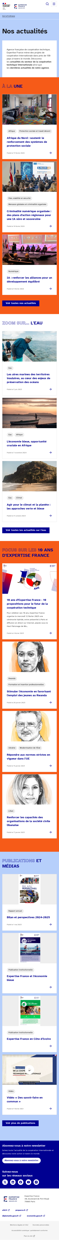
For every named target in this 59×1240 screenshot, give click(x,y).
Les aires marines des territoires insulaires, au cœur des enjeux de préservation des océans (28, 378)
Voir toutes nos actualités (21, 303)
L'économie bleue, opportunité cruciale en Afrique (26, 443)
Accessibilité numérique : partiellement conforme (29, 1230)
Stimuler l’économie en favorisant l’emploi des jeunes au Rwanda (29, 693)
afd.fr (4, 1210)
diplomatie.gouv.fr (10, 1216)
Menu (54, 4)
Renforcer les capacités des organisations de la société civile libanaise (28, 821)
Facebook (20, 1182)
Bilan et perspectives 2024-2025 (28, 917)
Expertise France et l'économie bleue (27, 978)
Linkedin (13, 1182)
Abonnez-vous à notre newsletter (21, 1160)
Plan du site (28, 1236)
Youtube (28, 1182)
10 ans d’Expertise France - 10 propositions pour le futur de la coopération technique (27, 604)
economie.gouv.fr (34, 1216)
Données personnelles (41, 1225)
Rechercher (47, 4)
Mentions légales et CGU (19, 1225)
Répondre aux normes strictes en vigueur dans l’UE (28, 756)
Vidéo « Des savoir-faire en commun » (25, 1099)
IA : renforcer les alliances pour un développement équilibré (29, 279)
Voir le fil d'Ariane (8, 16)
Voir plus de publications (20, 1123)
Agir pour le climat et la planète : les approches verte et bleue (28, 506)
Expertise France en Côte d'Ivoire (29, 1039)
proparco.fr (20, 1210)
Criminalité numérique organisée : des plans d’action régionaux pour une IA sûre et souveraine (29, 215)
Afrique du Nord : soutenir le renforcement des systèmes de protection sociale (27, 142)
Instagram (36, 1182)
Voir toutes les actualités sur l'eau (26, 530)
